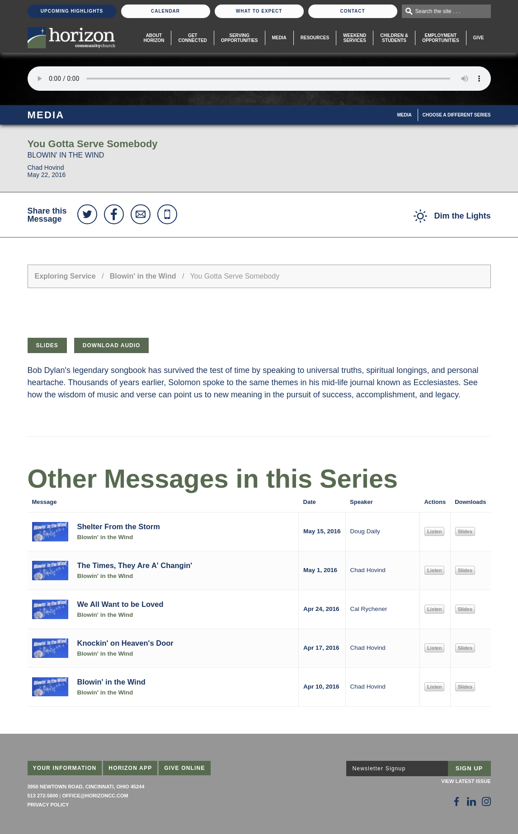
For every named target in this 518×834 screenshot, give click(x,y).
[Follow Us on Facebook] (456, 801)
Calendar (165, 11)
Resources (315, 37)
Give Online (184, 768)
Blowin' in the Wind (143, 276)
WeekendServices (354, 38)
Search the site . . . (438, 11)
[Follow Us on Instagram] (486, 801)
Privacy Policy (48, 804)
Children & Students (394, 38)
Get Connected (192, 38)
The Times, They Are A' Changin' (135, 565)
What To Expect (259, 11)
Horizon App (130, 768)
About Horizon (153, 38)
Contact (352, 11)
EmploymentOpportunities (440, 38)
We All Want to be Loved (120, 604)
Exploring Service (65, 276)
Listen (434, 531)
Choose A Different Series (457, 114)
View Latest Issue (465, 781)
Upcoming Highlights (72, 11)
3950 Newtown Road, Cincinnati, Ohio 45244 (86, 786)
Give (478, 37)
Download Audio (112, 345)
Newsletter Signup (379, 768)
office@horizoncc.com (95, 795)
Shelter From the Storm (118, 526)
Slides (47, 345)
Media (279, 37)
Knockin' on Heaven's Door (125, 643)
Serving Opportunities (239, 38)
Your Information (65, 768)
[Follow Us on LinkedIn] (471, 801)
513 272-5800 (43, 795)
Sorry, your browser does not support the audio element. (259, 78)
